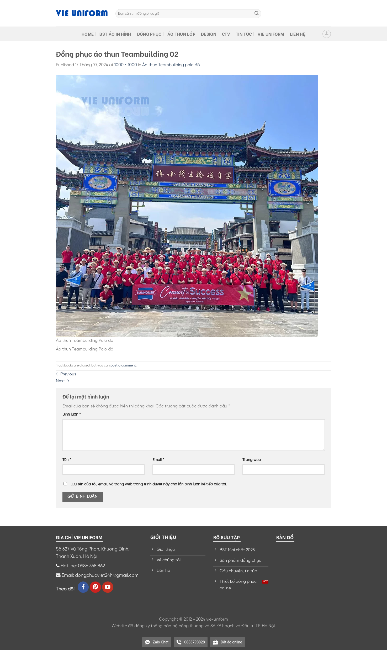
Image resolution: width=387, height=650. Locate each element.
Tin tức (244, 34)
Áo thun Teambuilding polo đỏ (171, 65)
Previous (66, 374)
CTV (226, 34)
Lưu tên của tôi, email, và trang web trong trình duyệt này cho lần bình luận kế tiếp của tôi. (149, 484)
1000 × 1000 (125, 65)
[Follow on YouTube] (107, 587)
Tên (66, 460)
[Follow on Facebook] (83, 587)
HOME (88, 34)
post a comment (123, 365)
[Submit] (256, 13)
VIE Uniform (271, 34)
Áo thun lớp (181, 34)
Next (62, 381)
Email (158, 460)
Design (208, 34)
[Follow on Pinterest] (95, 587)
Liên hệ (297, 34)
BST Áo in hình (115, 34)
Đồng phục (149, 34)
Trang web (251, 460)
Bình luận (71, 414)
